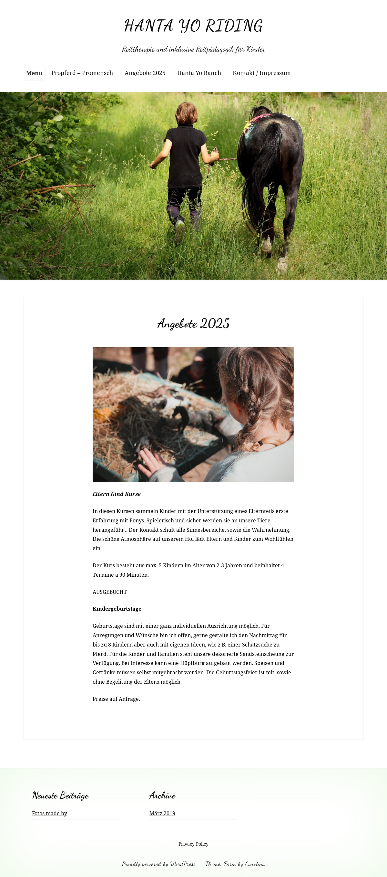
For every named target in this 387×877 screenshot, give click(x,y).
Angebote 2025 (145, 73)
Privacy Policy (193, 844)
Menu (34, 73)
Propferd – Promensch (82, 73)
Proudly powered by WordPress (159, 863)
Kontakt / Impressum (262, 73)
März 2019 (162, 813)
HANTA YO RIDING (193, 25)
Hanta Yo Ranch (199, 73)
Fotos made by (49, 813)
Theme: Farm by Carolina (235, 863)
